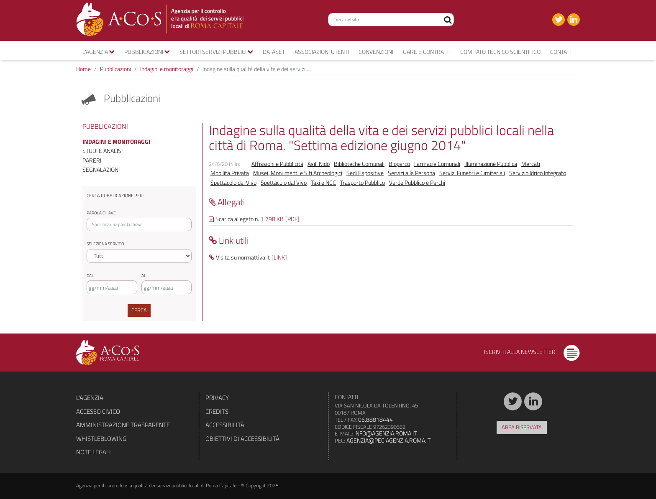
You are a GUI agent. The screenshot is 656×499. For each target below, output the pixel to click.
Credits (216, 411)
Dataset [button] (274, 51)
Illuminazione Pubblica (490, 163)
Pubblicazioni (115, 68)
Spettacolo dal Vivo (233, 182)
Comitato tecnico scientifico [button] (500, 51)
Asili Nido (319, 163)
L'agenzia (89, 397)
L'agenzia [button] (98, 51)
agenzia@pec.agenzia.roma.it (388, 440)
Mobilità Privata (229, 173)
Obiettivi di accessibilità (242, 438)
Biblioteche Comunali (359, 163)
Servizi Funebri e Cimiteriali (472, 173)
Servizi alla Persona (411, 173)
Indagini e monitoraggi (166, 68)
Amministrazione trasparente (123, 425)
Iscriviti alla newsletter (532, 351)
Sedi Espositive (365, 173)
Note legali (93, 452)
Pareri (91, 160)
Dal (90, 275)
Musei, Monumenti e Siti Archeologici (297, 173)
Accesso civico (98, 411)
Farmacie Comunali (437, 163)
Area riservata (522, 427)
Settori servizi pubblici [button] (216, 51)
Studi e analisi (102, 150)
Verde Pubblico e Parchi (417, 182)
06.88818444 (375, 419)
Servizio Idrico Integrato (537, 173)
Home (83, 68)
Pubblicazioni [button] (147, 51)
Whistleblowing (101, 438)
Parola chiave (101, 213)
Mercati (530, 163)
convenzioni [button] (376, 51)
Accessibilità (224, 425)
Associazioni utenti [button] (322, 51)
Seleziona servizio (105, 244)
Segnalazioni (101, 169)
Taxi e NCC (323, 182)
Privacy (217, 397)
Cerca (139, 310)
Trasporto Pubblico (362, 182)
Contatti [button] (562, 51)
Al (143, 275)
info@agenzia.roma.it (385, 433)
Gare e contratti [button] (427, 51)
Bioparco (399, 163)
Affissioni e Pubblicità (277, 163)
